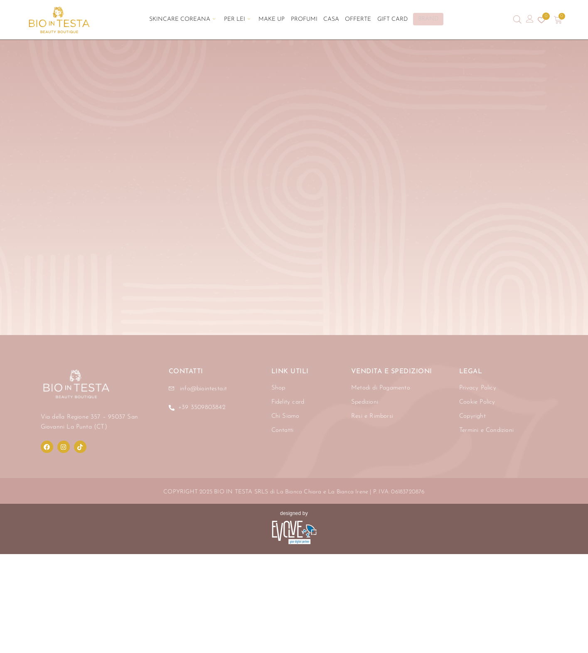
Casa (329, 20)
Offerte (354, 20)
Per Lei (240, 19)
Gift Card (386, 20)
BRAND (422, 19)
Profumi (303, 20)
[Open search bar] (517, 19)
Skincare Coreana (188, 19)
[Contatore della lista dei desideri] (541, 20)
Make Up (273, 20)
